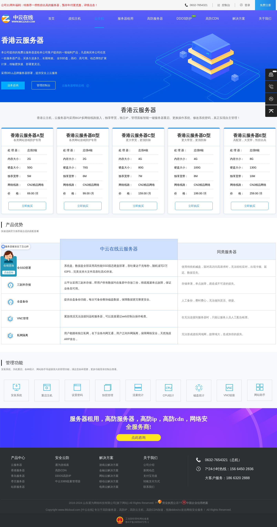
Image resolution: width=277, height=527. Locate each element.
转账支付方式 (151, 481)
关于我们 (265, 18)
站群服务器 (18, 486)
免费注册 (265, 5)
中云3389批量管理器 (67, 481)
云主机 (99, 18)
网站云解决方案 (108, 475)
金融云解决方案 (108, 470)
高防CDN (212, 18)
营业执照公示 (168, 502)
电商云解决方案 (108, 486)
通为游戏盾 (62, 464)
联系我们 (148, 486)
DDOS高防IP (63, 475)
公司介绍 (148, 464)
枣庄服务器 (18, 481)
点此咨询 (138, 437)
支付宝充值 (150, 475)
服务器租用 (125, 18)
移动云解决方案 (108, 481)
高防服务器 (155, 18)
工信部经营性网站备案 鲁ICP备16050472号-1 (137, 520)
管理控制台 (43, 85)
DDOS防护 (184, 18)
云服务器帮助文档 (75, 85)
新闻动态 (148, 470)
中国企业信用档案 (195, 502)
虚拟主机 (74, 18)
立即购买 (27, 206)
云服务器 (16, 464)
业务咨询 (12, 85)
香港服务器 (18, 470)
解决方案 (238, 18)
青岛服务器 (18, 475)
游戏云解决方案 (108, 464)
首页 (51, 18)
